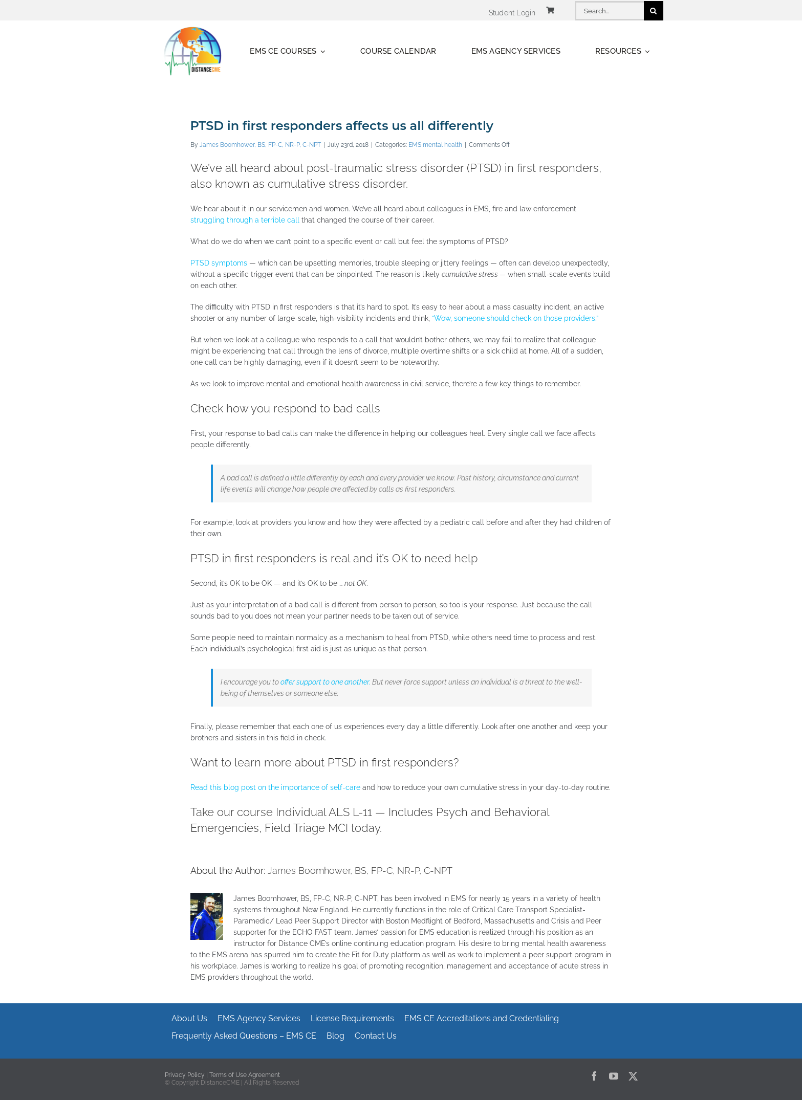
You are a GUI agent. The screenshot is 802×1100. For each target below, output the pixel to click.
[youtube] (613, 1076)
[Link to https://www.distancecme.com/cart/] (550, 10)
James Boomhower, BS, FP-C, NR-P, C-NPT (260, 144)
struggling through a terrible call (244, 220)
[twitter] (633, 1076)
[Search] (653, 10)
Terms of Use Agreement (244, 1075)
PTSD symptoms (219, 263)
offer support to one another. (325, 682)
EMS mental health (435, 144)
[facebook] (594, 1076)
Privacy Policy (185, 1075)
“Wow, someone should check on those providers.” (515, 318)
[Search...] (609, 10)
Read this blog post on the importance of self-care (275, 787)
